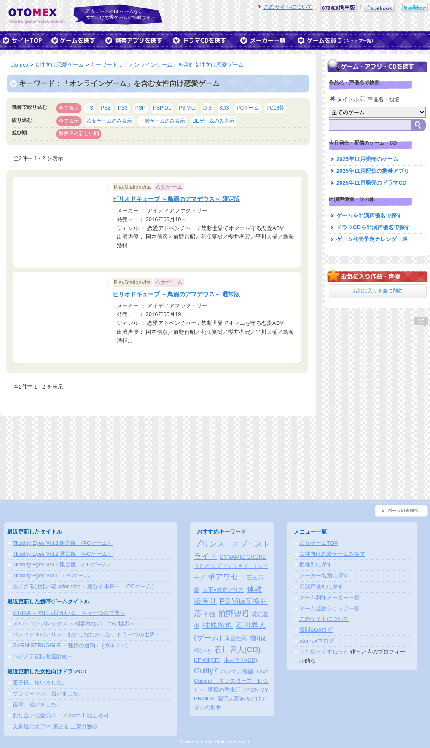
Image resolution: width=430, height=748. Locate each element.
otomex (20, 65)
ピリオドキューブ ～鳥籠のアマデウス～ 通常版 (176, 294)
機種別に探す (315, 564)
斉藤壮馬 (236, 638)
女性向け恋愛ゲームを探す (332, 554)
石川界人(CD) (237, 650)
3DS (224, 108)
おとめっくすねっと (324, 652)
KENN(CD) (207, 660)
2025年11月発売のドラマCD (371, 183)
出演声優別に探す (321, 586)
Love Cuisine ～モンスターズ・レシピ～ (231, 680)
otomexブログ (316, 641)
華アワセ (223, 577)
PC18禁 (275, 108)
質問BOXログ (316, 630)
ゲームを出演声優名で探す (369, 215)
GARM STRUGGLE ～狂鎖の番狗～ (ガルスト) (70, 645)
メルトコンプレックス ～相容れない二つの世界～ (74, 623)
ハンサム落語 (236, 671)
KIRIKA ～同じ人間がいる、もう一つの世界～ (69, 613)
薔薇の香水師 (224, 689)
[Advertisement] (377, 381)
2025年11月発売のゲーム (367, 159)
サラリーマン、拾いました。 (48, 693)
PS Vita (187, 108)
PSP (140, 108)
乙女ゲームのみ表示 (109, 121)
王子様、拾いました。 (40, 682)
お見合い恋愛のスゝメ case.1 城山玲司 (61, 715)
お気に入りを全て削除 (377, 291)
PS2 (105, 108)
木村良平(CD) (240, 660)
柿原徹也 (217, 625)
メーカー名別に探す (324, 575)
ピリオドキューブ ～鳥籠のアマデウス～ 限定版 (176, 199)
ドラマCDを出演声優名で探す (373, 227)
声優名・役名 (380, 99)
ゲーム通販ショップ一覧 (329, 608)
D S (207, 108)
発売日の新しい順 (79, 134)
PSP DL (162, 108)
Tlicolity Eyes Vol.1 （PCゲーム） (54, 575)
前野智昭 (233, 613)
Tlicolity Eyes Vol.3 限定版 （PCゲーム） (63, 543)
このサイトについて (288, 7)
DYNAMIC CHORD (243, 557)
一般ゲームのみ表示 (162, 121)
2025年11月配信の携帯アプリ (372, 171)
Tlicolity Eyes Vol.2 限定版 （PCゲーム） (63, 564)
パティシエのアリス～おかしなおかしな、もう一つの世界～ (87, 634)
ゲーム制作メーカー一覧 (329, 597)
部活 (209, 614)
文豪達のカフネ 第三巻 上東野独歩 (55, 726)
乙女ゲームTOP (318, 543)
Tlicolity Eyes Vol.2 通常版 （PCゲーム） (63, 554)
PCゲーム (247, 108)
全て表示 (69, 108)
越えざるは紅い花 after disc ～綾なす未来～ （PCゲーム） (85, 586)
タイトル (345, 99)
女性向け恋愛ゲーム (59, 65)
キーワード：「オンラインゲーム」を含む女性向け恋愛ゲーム (167, 65)
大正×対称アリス (223, 590)
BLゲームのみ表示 (213, 121)
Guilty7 (206, 671)
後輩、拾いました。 (37, 704)
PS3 (123, 108)
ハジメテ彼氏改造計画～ (43, 656)
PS (89, 108)
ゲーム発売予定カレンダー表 (372, 239)
